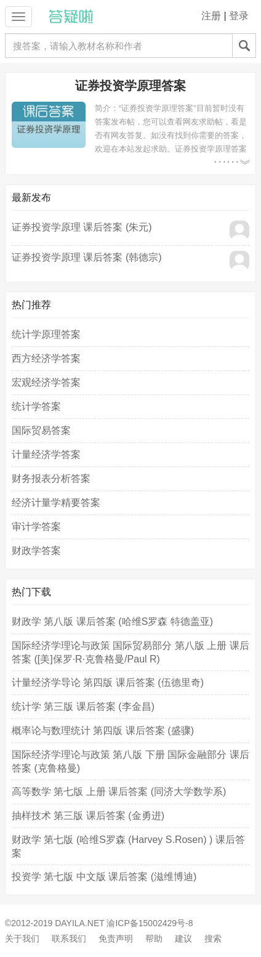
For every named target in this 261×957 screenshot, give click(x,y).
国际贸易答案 (41, 430)
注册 (211, 15)
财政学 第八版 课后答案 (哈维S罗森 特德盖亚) (112, 621)
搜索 (213, 938)
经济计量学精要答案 (56, 502)
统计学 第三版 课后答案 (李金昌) (83, 706)
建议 (183, 938)
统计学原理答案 (46, 334)
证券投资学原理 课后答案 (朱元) (82, 227)
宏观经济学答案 (46, 382)
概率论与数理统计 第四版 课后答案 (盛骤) (103, 730)
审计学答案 (36, 526)
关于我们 (22, 938)
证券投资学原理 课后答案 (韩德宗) (87, 257)
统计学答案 (36, 406)
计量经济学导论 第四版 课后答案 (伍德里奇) (108, 682)
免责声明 (115, 938)
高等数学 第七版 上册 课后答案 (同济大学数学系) (119, 791)
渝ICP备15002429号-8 (149, 923)
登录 (239, 15)
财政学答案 (36, 550)
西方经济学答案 (46, 358)
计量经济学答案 (46, 454)
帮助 (154, 938)
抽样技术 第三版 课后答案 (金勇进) (88, 815)
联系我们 (69, 938)
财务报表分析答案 (51, 478)
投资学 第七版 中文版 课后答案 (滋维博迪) (104, 876)
